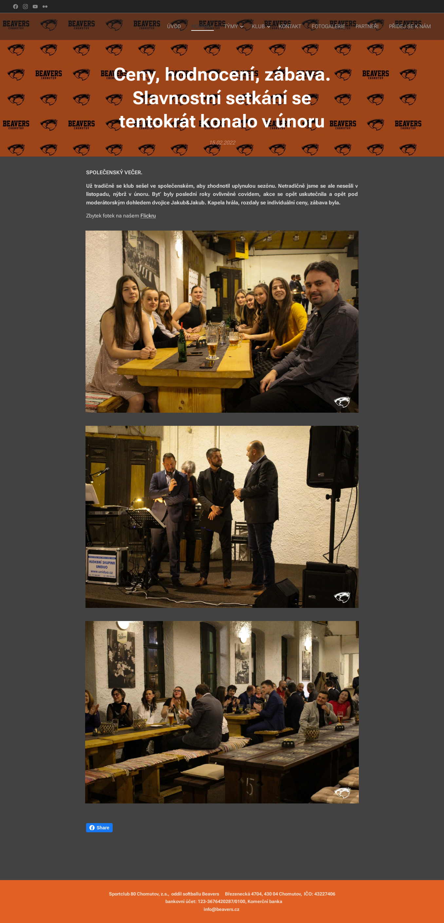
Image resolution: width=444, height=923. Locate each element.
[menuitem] (183, 26)
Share (99, 827)
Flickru (148, 216)
